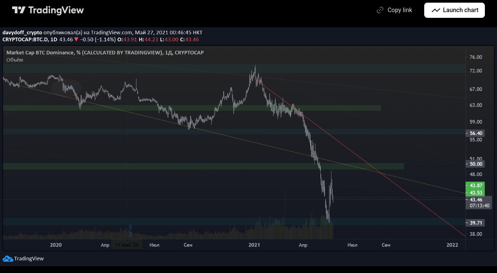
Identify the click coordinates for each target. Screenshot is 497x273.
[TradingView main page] (48, 10)
